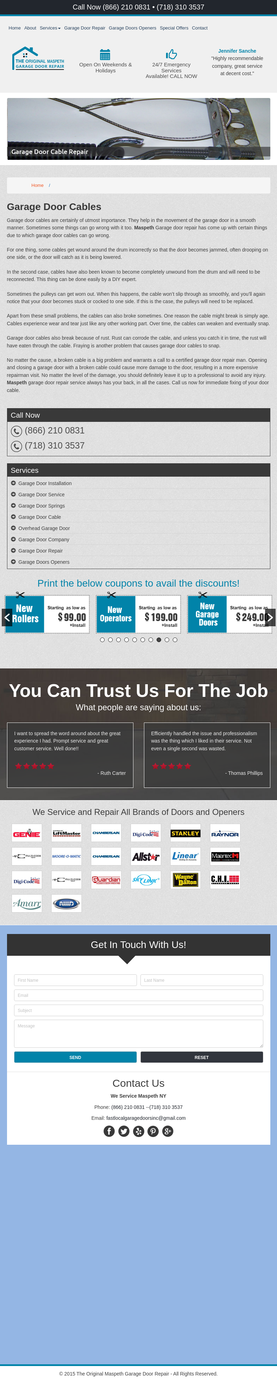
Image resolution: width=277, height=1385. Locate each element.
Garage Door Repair (84, 28)
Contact (200, 28)
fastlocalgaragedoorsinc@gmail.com (146, 1118)
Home (15, 28)
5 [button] (134, 640)
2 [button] (110, 640)
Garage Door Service (42, 494)
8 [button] (159, 640)
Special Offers (174, 28)
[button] (7, 617)
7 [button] (151, 640)
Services (50, 28)
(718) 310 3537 (180, 7)
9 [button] (167, 640)
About (30, 28)
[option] (47, 613)
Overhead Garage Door (44, 528)
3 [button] (118, 640)
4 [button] (126, 640)
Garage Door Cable (40, 517)
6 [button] (142, 640)
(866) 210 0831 (127, 7)
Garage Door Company (44, 539)
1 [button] (102, 640)
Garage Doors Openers (132, 28)
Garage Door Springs (42, 506)
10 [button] (175, 640)
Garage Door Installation (45, 483)
